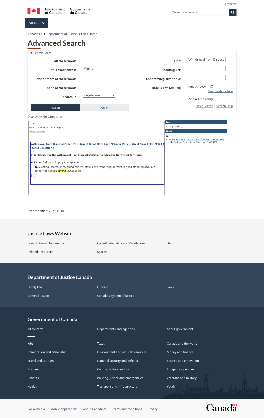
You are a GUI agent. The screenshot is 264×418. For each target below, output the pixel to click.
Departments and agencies (116, 329)
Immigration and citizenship (47, 352)
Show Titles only (201, 99)
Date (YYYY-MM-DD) (166, 88)
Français (230, 4)
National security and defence (118, 361)
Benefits (33, 378)
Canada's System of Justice (115, 296)
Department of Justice (61, 34)
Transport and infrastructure (117, 386)
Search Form (42, 53)
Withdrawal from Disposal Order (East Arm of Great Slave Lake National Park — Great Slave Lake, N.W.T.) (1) (196, 141)
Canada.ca (35, 34)
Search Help (224, 106)
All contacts (35, 329)
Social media (36, 409)
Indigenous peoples (180, 369)
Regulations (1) (176, 126)
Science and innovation (183, 361)
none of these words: (62, 88)
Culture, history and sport (115, 369)
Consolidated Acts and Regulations (121, 243)
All (167, 135)
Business (33, 369)
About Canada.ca (95, 409)
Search (102, 252)
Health (32, 386)
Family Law (35, 287)
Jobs (30, 343)
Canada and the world (182, 343)
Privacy (152, 409)
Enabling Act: (171, 70)
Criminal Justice (38, 296)
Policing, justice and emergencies (120, 378)
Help (170, 243)
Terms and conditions (127, 409)
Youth (171, 386)
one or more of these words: (56, 79)
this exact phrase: (64, 70)
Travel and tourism (40, 361)
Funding (103, 287)
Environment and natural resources (122, 352)
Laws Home (89, 34)
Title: (177, 61)
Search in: (70, 97)
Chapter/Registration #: (163, 79)
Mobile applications (64, 409)
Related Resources (40, 252)
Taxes (101, 343)
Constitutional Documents (45, 243)
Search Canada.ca (37, 131)
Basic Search (204, 106)
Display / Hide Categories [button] (45, 117)
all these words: (65, 61)
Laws (170, 287)
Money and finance (180, 352)
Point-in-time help (220, 91)
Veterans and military (182, 378)
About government (180, 329)
